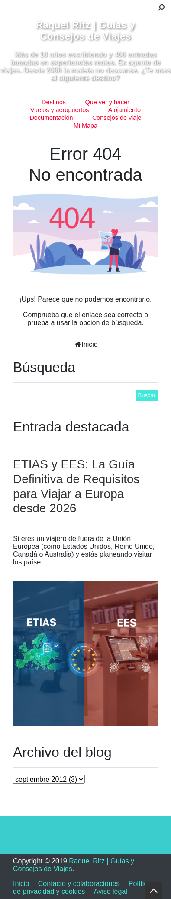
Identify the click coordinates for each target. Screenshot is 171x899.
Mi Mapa (85, 125)
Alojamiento (124, 109)
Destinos (54, 102)
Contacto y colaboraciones (79, 883)
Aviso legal (110, 891)
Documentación (51, 117)
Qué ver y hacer (107, 102)
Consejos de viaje (117, 117)
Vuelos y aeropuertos (59, 109)
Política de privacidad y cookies (82, 887)
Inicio (89, 344)
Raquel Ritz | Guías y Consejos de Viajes (85, 31)
